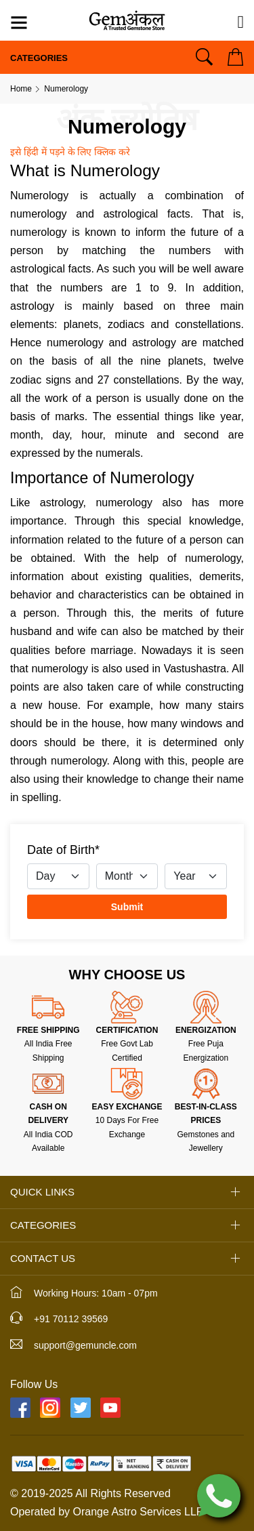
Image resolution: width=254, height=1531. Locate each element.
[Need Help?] (241, 23)
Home (21, 89)
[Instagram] (50, 1407)
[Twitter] (80, 1407)
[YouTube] (110, 1407)
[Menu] (19, 24)
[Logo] (127, 19)
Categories (39, 58)
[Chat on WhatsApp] (218, 1495)
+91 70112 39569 (71, 1318)
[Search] (204, 56)
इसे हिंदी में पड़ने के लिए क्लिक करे (70, 151)
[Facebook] (20, 1407)
